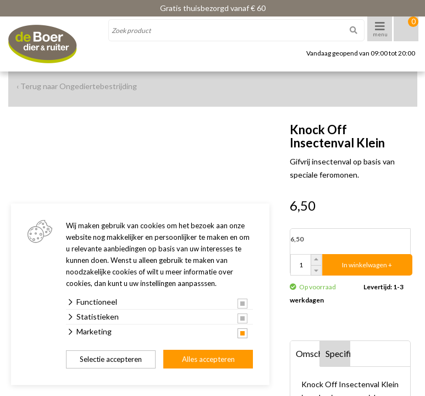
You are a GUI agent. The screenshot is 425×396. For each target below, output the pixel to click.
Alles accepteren (208, 359)
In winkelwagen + (367, 265)
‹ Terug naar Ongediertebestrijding (76, 86)
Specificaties (337, 353)
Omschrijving (308, 353)
